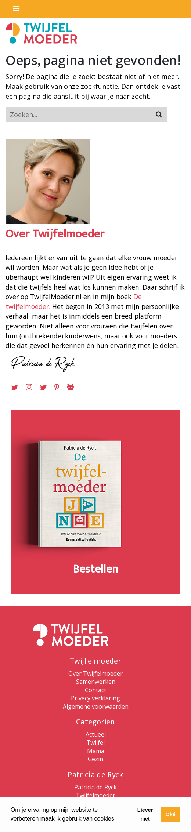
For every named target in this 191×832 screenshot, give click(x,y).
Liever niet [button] (145, 814)
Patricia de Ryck (95, 787)
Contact (95, 690)
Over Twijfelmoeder (95, 673)
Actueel (96, 734)
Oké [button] (170, 814)
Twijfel (95, 742)
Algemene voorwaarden (96, 706)
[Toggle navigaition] (13, 7)
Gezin (95, 759)
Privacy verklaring (95, 698)
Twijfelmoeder (95, 795)
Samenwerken (95, 681)
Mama (95, 751)
